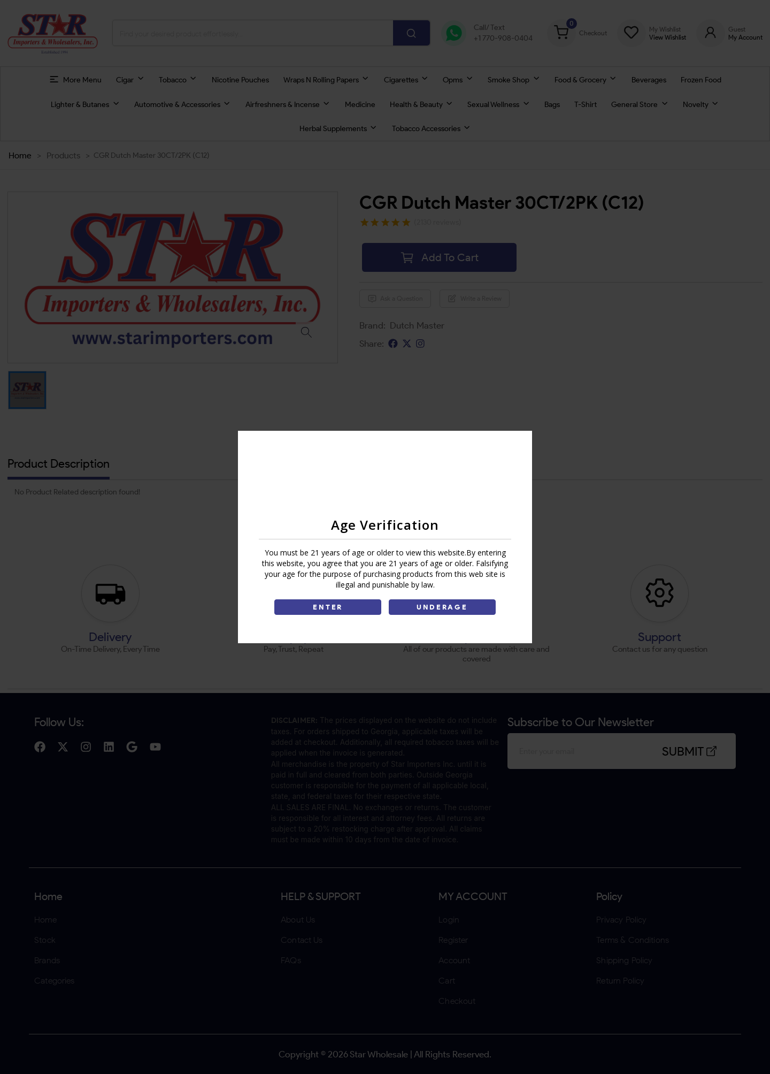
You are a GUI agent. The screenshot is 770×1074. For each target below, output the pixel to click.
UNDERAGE (442, 607)
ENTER (328, 607)
